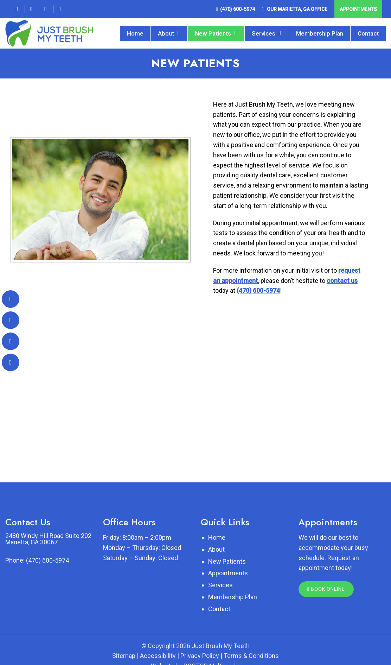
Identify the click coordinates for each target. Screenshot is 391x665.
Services (263, 33)
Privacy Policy (199, 656)
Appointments (358, 9)
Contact (368, 33)
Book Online (326, 589)
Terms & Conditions (251, 656)
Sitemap (123, 656)
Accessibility (158, 656)
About (166, 33)
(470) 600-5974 (237, 9)
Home (135, 33)
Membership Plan (319, 33)
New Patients (213, 33)
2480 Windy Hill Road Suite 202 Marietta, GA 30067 (48, 539)
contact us (342, 280)
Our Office (296, 9)
